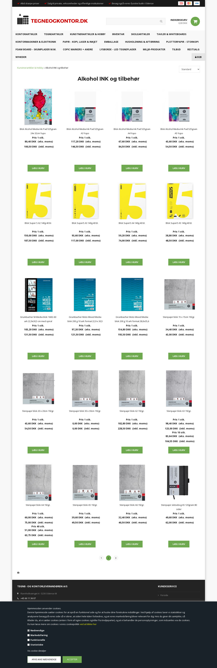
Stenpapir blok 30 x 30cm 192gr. (85, 410)
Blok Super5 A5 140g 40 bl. (179, 223)
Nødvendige (37, 630)
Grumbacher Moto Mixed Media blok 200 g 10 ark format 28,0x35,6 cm (132, 319)
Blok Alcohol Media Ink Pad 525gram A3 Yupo (85, 131)
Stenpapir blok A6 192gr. (132, 504)
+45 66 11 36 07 (28, 598)
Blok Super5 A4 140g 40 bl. (132, 223)
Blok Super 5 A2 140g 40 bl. (38, 223)
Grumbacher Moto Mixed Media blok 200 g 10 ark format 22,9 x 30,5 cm (85, 319)
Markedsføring (39, 635)
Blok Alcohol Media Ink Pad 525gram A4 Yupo (132, 131)
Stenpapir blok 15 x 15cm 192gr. (179, 317)
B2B (198, 57)
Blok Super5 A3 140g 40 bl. (85, 223)
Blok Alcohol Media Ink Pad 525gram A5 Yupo (179, 131)
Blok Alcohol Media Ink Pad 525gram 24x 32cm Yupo (38, 131)
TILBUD (176, 49)
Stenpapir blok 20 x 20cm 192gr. (38, 410)
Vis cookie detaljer (36, 650)
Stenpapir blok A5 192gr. (85, 504)
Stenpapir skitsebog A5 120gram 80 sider (179, 507)
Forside (164, 595)
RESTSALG (193, 49)
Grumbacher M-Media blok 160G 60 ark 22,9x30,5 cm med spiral (38, 319)
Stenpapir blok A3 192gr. (179, 410)
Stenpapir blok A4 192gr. (38, 504)
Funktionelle (37, 639)
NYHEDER (21, 57)
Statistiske (36, 644)
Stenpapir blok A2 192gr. (132, 410)
